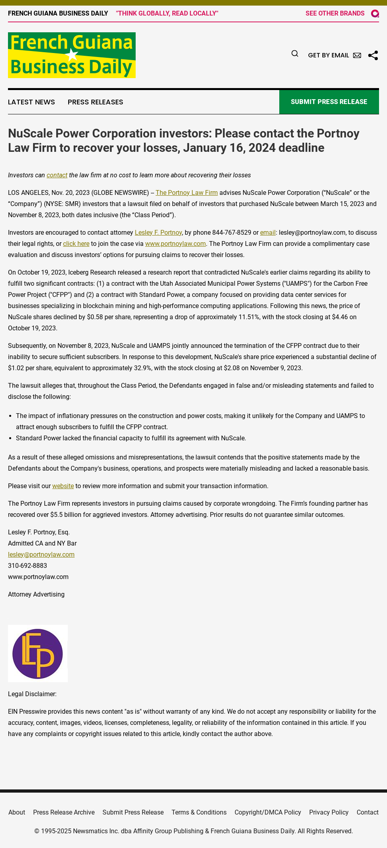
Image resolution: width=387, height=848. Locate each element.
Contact (368, 812)
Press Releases (95, 102)
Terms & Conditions (199, 812)
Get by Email (334, 55)
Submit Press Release (133, 812)
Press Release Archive (64, 812)
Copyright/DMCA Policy (268, 812)
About (16, 812)
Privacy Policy (329, 812)
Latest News (31, 102)
